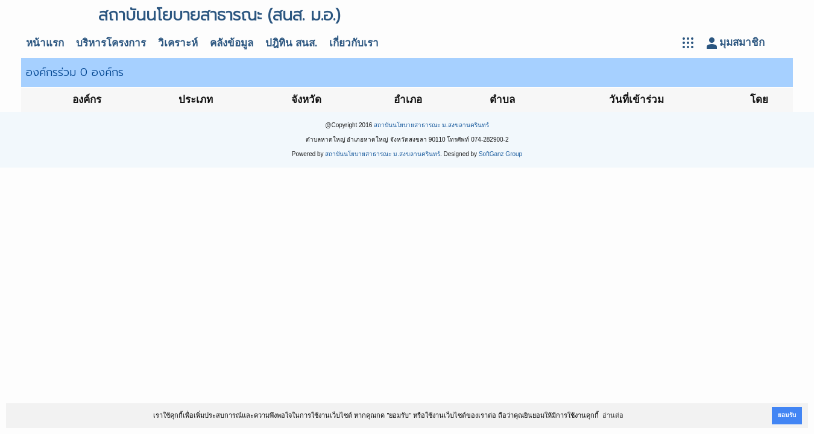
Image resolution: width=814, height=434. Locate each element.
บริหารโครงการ (111, 43)
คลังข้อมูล (231, 43)
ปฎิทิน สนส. (291, 43)
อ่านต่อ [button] (612, 415)
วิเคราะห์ (178, 43)
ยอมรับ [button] (787, 415)
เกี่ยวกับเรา (354, 43)
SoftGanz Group (500, 154)
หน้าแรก (45, 43)
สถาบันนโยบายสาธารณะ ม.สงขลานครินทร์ (431, 125)
